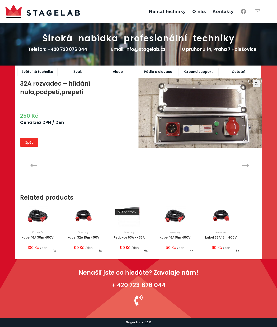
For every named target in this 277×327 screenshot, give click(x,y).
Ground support (198, 71)
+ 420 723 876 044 (138, 285)
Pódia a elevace (158, 71)
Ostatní (238, 71)
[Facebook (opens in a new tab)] (243, 11)
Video (118, 71)
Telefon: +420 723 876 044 (57, 49)
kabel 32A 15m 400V (221, 237)
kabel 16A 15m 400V (175, 237)
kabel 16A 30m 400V (37, 237)
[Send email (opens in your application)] (258, 11)
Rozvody (37, 232)
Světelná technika (37, 71)
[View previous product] (251, 81)
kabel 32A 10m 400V (83, 237)
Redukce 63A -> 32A (129, 237)
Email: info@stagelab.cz (138, 49)
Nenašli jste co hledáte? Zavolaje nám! (138, 272)
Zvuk (77, 71)
